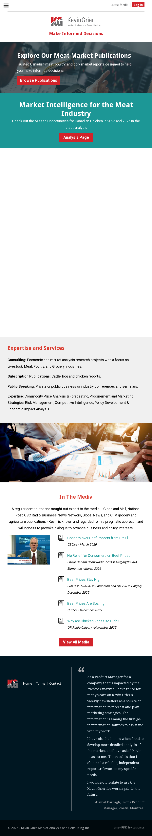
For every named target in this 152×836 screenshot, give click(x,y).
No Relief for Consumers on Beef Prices (98, 555)
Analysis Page (76, 137)
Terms (40, 683)
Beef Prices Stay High (84, 579)
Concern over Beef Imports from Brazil (97, 538)
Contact (55, 683)
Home (27, 683)
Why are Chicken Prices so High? (93, 621)
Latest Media (119, 5)
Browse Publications (38, 80)
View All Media (76, 642)
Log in (138, 5)
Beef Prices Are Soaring (85, 603)
